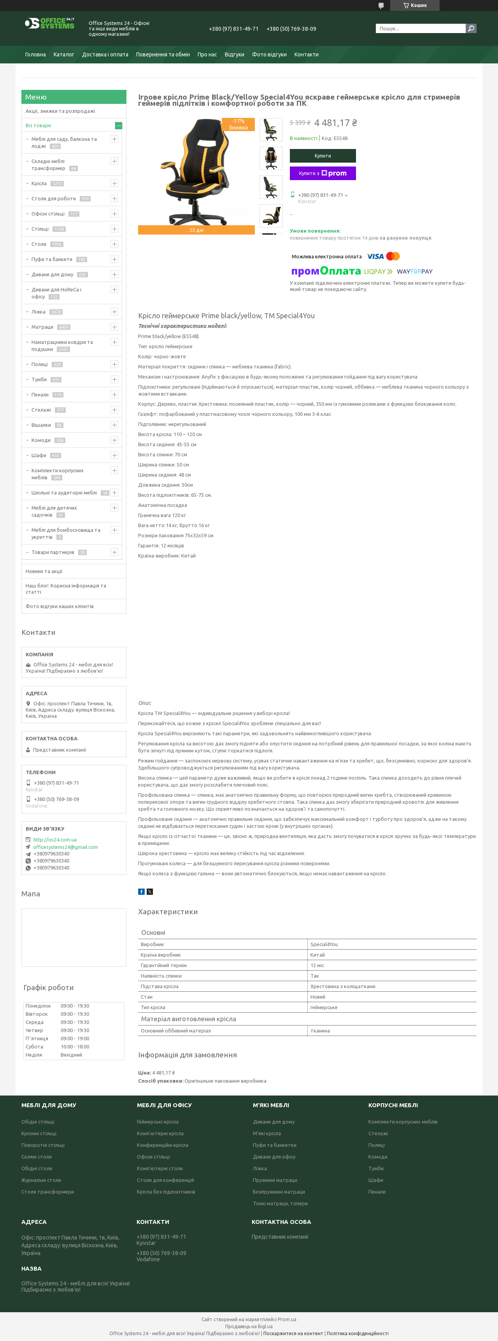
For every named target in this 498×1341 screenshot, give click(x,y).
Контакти (307, 54)
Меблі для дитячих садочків (54, 511)
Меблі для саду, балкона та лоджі (64, 142)
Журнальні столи (41, 1180)
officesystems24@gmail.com (65, 847)
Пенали (40, 394)
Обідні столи (36, 1168)
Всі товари (38, 125)
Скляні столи (36, 1156)
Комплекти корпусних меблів (58, 474)
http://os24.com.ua (55, 839)
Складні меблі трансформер (48, 164)
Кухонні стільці (38, 1133)
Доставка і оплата (105, 54)
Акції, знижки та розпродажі (60, 111)
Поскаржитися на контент (293, 1333)
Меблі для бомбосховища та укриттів (66, 533)
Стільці (40, 228)
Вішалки (41, 425)
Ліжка (39, 311)
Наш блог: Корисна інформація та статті (66, 588)
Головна (35, 54)
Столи (39, 244)
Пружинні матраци (275, 1180)
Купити (323, 155)
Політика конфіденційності (358, 1333)
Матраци (42, 327)
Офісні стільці (48, 213)
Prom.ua (287, 1319)
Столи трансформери (47, 1191)
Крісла (39, 183)
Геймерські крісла (158, 1121)
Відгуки (234, 54)
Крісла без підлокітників (166, 1191)
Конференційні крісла (162, 1145)
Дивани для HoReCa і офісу (56, 293)
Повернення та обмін (163, 54)
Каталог (64, 54)
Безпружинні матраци (279, 1191)
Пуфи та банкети (52, 259)
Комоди (41, 440)
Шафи (39, 455)
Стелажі (41, 409)
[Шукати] (471, 28)
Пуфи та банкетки (274, 1145)
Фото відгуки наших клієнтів (60, 606)
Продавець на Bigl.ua (249, 1326)
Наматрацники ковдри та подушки (62, 345)
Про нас (207, 54)
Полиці (40, 364)
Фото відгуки (269, 54)
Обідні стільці (37, 1121)
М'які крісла (267, 1133)
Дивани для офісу (274, 1156)
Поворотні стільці (43, 1145)
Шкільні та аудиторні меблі (64, 492)
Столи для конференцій (165, 1180)
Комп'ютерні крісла (160, 1133)
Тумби (39, 379)
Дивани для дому (52, 274)
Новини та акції (44, 571)
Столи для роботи (54, 198)
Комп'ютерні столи (160, 1168)
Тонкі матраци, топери (280, 1203)
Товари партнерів (53, 552)
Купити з (323, 173)
